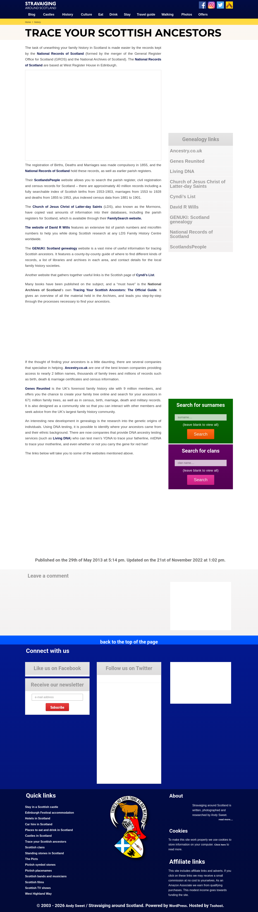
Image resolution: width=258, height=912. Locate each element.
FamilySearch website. (126, 218)
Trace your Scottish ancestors (47, 841)
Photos (186, 14)
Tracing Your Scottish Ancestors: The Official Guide (114, 289)
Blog (31, 14)
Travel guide (146, 14)
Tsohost (217, 905)
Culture (86, 14)
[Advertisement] (199, 606)
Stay (127, 14)
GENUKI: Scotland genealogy (57, 248)
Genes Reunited (38, 388)
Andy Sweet (74, 905)
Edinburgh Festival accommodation (51, 812)
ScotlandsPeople (48, 180)
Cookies (179, 831)
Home (28, 22)
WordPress (178, 905)
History (67, 14)
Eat (100, 14)
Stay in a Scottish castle (43, 806)
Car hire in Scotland (39, 824)
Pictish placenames (39, 870)
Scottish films (35, 882)
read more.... (225, 819)
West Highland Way (39, 893)
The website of (37, 227)
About (176, 795)
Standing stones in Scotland (46, 853)
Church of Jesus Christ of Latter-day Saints (68, 206)
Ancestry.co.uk (82, 367)
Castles (48, 14)
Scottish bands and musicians (47, 876)
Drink (113, 14)
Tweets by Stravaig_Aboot (113, 677)
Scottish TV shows (39, 887)
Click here (220, 844)
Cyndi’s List (146, 274)
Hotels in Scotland (38, 818)
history (38, 22)
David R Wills (61, 227)
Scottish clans (35, 847)
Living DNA (62, 438)
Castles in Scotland (39, 835)
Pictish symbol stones (41, 864)
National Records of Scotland (61, 53)
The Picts (32, 858)
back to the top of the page (129, 642)
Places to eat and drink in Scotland (50, 830)
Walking (168, 14)
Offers (203, 14)
